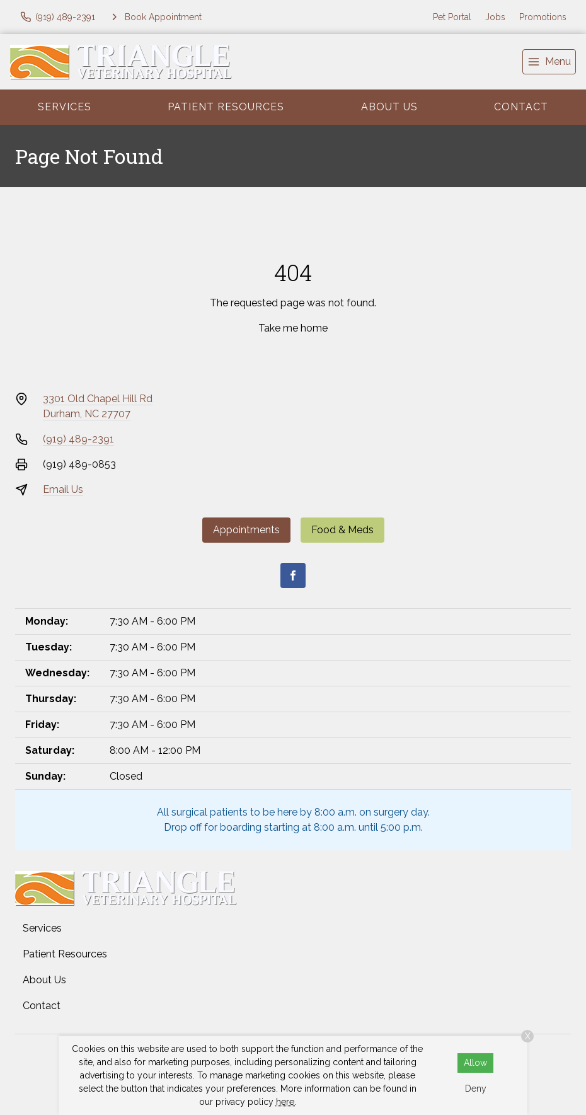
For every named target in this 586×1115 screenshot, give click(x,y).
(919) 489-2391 (78, 439)
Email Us (63, 489)
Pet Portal (452, 17)
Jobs (495, 17)
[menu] (549, 61)
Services (64, 107)
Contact (521, 107)
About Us (389, 107)
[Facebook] (293, 575)
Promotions (542, 17)
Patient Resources (226, 107)
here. (286, 1102)
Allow (475, 1063)
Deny (475, 1088)
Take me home (293, 328)
